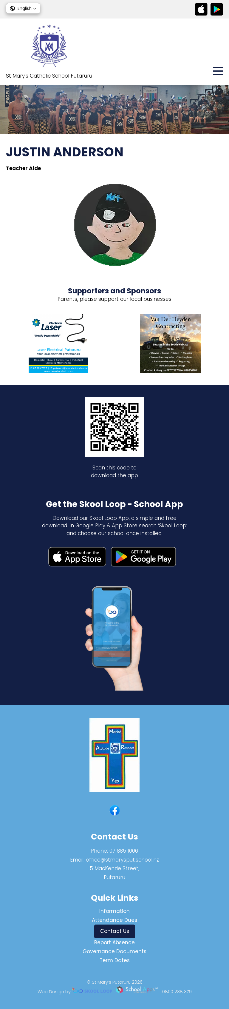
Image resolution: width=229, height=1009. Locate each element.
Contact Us (114, 931)
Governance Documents (114, 951)
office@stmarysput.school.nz (122, 859)
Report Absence (114, 942)
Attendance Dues (114, 920)
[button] (23, 8)
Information (114, 911)
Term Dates (115, 960)
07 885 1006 (123, 850)
